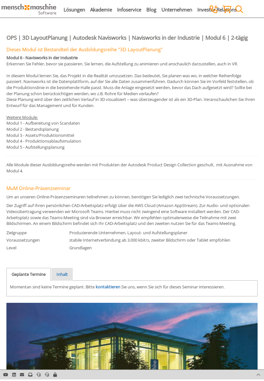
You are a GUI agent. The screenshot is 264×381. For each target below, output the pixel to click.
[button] (55, 374)
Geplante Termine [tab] (29, 274)
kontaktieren (108, 287)
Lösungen (74, 9)
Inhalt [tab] (62, 274)
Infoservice (129, 9)
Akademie (101, 9)
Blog (151, 9)
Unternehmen (176, 9)
